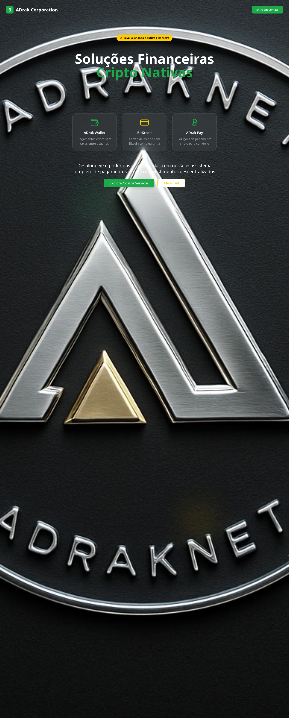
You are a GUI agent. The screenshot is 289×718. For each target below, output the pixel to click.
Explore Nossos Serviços (129, 183)
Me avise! (171, 183)
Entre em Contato (267, 9)
